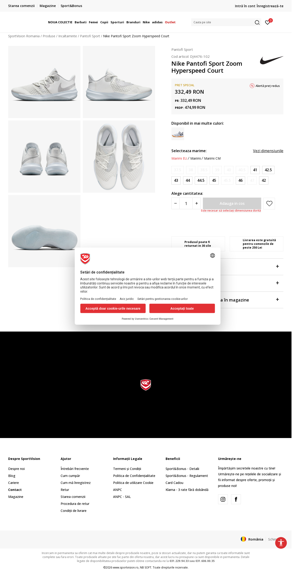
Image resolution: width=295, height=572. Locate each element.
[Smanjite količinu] (175, 203)
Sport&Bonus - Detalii (182, 468)
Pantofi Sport (90, 36)
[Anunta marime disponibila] (177, 170)
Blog (11, 475)
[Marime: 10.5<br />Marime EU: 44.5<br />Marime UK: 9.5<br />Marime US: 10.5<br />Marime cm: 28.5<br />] (201, 180)
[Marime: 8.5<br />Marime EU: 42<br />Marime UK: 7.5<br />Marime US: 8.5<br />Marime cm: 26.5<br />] (263, 180)
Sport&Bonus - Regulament (187, 475)
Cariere (13, 482)
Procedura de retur (75, 503)
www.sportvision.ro (126, 567)
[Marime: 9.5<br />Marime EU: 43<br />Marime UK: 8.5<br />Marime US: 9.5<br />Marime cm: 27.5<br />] (176, 180)
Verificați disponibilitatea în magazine (225, 299)
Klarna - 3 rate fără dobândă (187, 489)
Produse (49, 36)
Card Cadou (174, 482)
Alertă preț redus (268, 86)
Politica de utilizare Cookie (133, 482)
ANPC (117, 489)
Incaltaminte (67, 36)
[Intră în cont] (268, 22)
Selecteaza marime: (189, 151)
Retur (65, 489)
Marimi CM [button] (212, 158)
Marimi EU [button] (179, 158)
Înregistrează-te (270, 6)
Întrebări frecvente (75, 468)
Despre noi (16, 468)
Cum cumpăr (70, 475)
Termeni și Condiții (127, 468)
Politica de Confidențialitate (134, 475)
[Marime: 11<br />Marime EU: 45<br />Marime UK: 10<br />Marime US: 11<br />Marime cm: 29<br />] (214, 180)
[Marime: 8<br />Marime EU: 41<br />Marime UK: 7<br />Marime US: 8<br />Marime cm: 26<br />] (255, 170)
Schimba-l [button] (275, 539)
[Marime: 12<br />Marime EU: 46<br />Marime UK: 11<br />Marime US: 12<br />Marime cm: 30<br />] (240, 180)
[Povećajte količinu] (196, 203)
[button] (226, 22)
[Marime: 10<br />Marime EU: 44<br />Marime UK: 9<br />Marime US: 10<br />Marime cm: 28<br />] (187, 180)
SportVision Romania (24, 36)
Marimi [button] (195, 158)
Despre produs (225, 266)
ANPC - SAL (122, 496)
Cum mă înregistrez (76, 482)
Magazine (15, 496)
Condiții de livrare (74, 510)
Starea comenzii (73, 496)
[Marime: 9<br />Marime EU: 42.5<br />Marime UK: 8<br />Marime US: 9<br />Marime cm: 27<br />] (268, 170)
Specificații (225, 283)
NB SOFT (145, 567)
